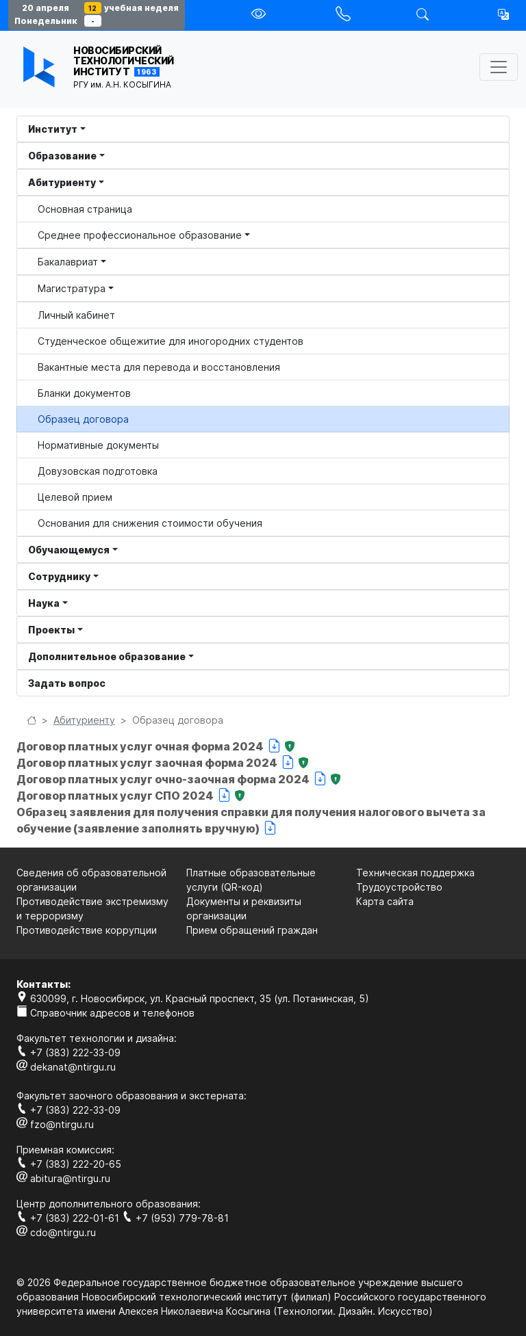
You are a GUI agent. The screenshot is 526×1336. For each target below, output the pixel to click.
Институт (52, 129)
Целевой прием (75, 497)
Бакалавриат (68, 261)
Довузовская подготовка (98, 471)
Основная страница (85, 209)
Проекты (51, 630)
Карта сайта (385, 901)
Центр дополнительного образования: (108, 1203)
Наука (44, 603)
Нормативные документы (98, 445)
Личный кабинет (76, 315)
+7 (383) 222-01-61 (69, 1218)
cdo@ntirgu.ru (56, 1232)
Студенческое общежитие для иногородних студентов (170, 341)
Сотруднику (59, 576)
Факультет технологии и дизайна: (96, 1038)
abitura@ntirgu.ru (63, 1178)
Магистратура (71, 288)
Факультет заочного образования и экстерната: (131, 1095)
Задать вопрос (66, 683)
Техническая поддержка (415, 872)
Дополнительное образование (107, 656)
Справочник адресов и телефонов (105, 1013)
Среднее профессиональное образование (140, 235)
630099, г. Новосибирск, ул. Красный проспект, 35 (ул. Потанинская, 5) (192, 998)
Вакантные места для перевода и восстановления (159, 367)
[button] (503, 14)
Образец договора (83, 419)
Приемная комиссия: (65, 1149)
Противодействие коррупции (86, 930)
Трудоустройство (399, 887)
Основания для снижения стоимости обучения (150, 523)
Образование (62, 155)
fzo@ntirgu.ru (55, 1124)
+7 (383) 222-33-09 (68, 1052)
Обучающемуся (69, 549)
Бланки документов (84, 393)
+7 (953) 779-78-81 (175, 1218)
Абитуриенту (62, 182)
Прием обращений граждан (252, 930)
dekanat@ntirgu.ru (66, 1067)
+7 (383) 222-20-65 (68, 1164)
